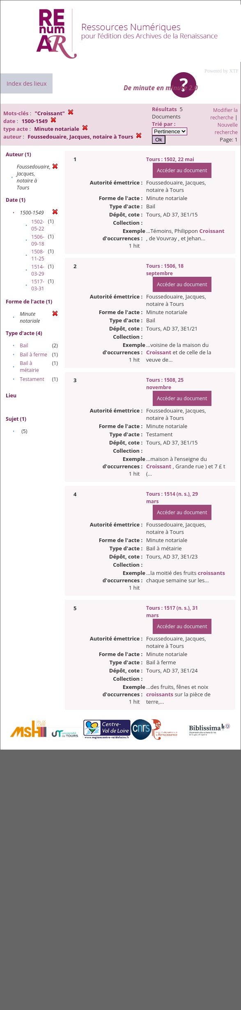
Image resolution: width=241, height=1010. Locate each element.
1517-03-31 (37, 285)
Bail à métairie (29, 367)
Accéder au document (182, 170)
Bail (24, 345)
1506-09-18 (37, 240)
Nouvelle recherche (226, 128)
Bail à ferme (33, 354)
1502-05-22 (37, 225)
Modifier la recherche (224, 114)
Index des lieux (26, 83)
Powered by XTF (221, 71)
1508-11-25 (37, 255)
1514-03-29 (37, 270)
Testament (32, 379)
